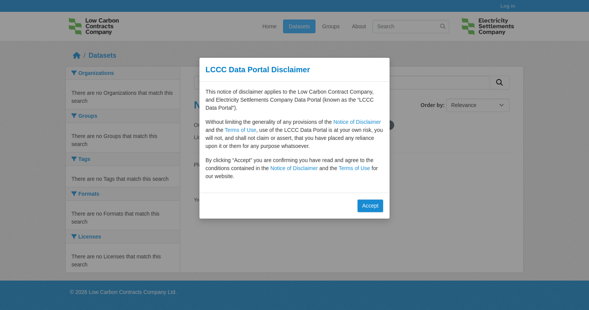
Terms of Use (240, 130)
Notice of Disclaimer (357, 122)
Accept (370, 206)
